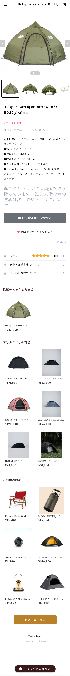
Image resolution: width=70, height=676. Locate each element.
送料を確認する (40, 130)
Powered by (35, 641)
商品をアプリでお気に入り (35, 232)
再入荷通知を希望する (35, 218)
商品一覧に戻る (35, 620)
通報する (61, 242)
